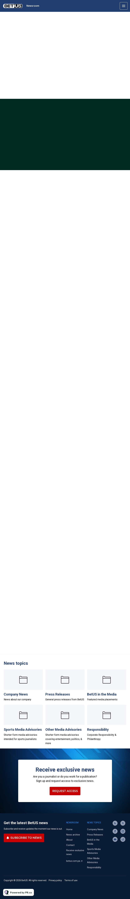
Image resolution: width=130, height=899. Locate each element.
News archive (73, 834)
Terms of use (70, 880)
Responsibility (98, 730)
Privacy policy (55, 880)
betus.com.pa (73, 861)
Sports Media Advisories (23, 730)
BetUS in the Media (101, 694)
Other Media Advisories (63, 730)
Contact (70, 845)
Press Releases (57, 694)
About (69, 839)
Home (69, 829)
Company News (16, 694)
